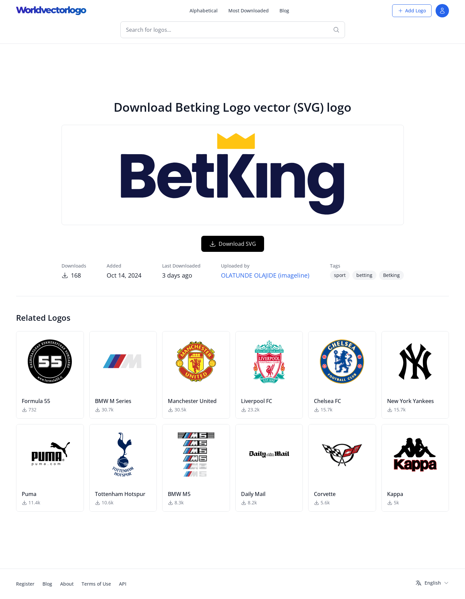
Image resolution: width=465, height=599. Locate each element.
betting (364, 275)
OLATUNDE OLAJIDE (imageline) (265, 275)
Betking (391, 275)
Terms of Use (96, 584)
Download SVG (232, 243)
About (67, 584)
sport (340, 275)
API (122, 584)
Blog (284, 10)
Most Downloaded (248, 10)
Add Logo (412, 10)
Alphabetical (204, 10)
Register (25, 584)
